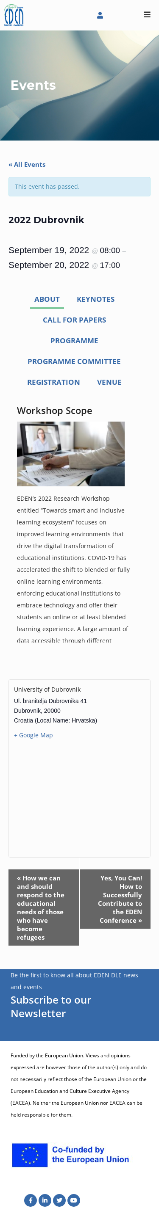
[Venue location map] (79, 798)
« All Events (26, 164)
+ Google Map (33, 735)
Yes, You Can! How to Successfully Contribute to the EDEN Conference (120, 899)
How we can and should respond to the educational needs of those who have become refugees (40, 907)
